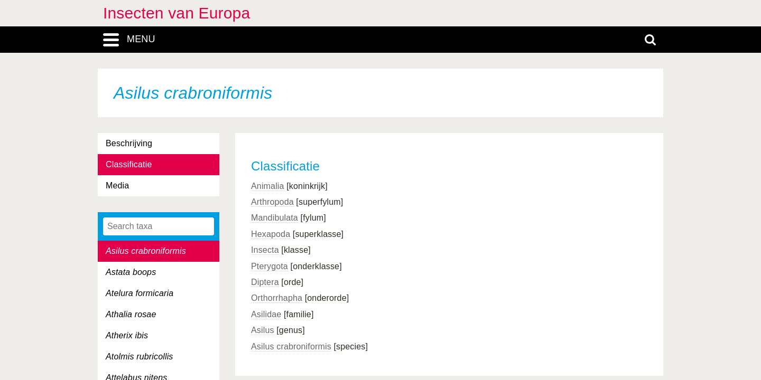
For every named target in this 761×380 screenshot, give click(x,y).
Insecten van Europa (176, 13)
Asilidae (266, 314)
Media (117, 185)
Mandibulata (274, 217)
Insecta (265, 249)
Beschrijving (129, 143)
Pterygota (269, 266)
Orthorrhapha (276, 297)
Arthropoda (272, 201)
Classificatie (129, 164)
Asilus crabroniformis (291, 346)
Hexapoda (270, 234)
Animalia (267, 186)
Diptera (265, 282)
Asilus (262, 330)
